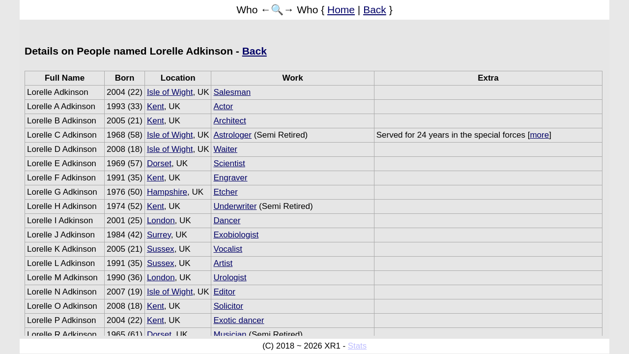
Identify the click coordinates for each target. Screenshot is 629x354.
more (539, 135)
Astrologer (232, 135)
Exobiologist (235, 234)
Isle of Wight (170, 92)
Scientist (229, 163)
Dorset (159, 163)
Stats (357, 346)
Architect (229, 120)
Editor (224, 291)
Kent (155, 106)
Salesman (232, 92)
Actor (223, 106)
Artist (222, 263)
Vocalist (227, 249)
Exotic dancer (238, 320)
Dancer (226, 220)
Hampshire (167, 192)
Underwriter (235, 206)
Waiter (225, 149)
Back (374, 9)
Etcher (225, 192)
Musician (229, 334)
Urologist (229, 277)
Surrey (159, 234)
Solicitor (228, 306)
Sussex (160, 249)
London (161, 220)
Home (341, 9)
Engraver (230, 177)
